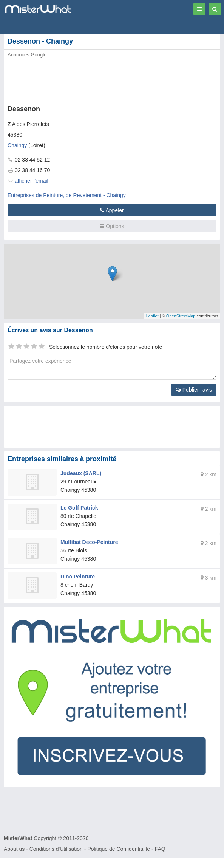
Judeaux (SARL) (80, 473)
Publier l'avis (194, 390)
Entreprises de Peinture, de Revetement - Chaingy (67, 195)
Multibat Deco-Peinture (89, 542)
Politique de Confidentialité (118, 849)
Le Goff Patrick (79, 508)
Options (112, 226)
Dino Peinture (77, 577)
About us (14, 849)
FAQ (160, 849)
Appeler (112, 210)
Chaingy (17, 145)
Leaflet (152, 316)
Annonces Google (27, 55)
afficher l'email (31, 181)
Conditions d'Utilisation (56, 849)
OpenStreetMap (181, 316)
